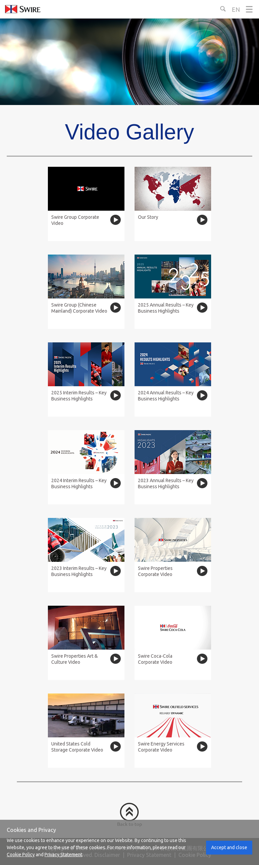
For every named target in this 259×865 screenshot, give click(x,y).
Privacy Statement (63, 854)
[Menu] (249, 9)
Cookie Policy (21, 854)
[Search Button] (223, 8)
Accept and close (229, 847)
